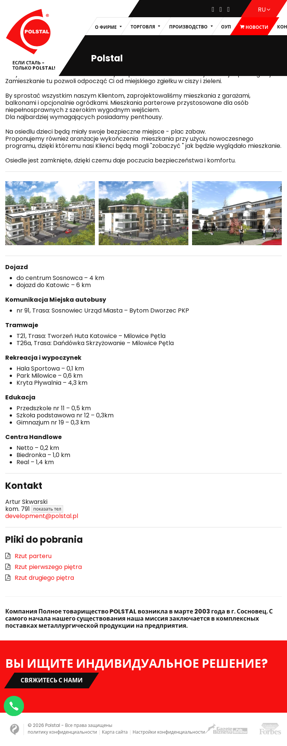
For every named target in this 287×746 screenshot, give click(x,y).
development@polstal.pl (41, 516)
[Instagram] (221, 9)
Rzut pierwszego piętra (48, 567)
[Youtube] (228, 9)
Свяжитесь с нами (52, 680)
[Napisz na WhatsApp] (15, 705)
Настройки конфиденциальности (169, 732)
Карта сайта (115, 732)
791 (42, 509)
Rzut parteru (33, 556)
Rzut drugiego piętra (44, 577)
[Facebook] (213, 9)
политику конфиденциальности (62, 732)
